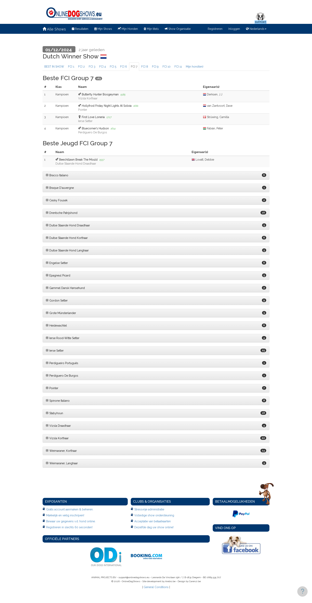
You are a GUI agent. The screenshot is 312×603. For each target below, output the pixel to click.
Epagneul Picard (58, 275)
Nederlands (256, 28)
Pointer (52, 388)
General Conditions (156, 587)
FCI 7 (134, 66)
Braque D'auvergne (60, 187)
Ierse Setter (55, 350)
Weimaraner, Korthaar (61, 450)
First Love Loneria (93, 117)
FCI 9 (155, 66)
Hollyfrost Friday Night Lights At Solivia (107, 105)
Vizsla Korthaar (57, 438)
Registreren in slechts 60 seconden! (69, 527)
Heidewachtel (56, 325)
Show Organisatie (178, 28)
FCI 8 (144, 66)
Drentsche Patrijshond (61, 212)
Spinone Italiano (58, 400)
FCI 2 (81, 66)
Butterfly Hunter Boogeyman (100, 94)
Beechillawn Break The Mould (78, 159)
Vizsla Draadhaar (58, 425)
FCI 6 (123, 66)
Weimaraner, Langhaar (62, 463)
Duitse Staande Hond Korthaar (67, 237)
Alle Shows (54, 29)
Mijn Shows (103, 28)
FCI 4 (102, 66)
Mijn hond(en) (194, 66)
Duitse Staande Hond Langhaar (67, 250)
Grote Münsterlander (61, 313)
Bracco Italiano (57, 175)
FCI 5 (113, 66)
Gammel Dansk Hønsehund (65, 288)
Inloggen (234, 28)
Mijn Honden (128, 28)
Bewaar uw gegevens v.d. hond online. (71, 521)
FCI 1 (71, 66)
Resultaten (80, 28)
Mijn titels (151, 28)
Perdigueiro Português (62, 363)
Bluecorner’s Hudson (95, 128)
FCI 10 (167, 66)
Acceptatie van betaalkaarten (152, 521)
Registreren (215, 28)
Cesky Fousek (56, 200)
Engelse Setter (57, 263)
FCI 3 (92, 66)
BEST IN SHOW (54, 66)
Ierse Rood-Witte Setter (62, 338)
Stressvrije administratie (149, 509)
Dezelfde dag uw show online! (154, 527)
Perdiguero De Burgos (62, 375)
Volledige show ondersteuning (154, 515)
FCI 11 (178, 66)
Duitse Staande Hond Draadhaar (68, 225)
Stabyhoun (54, 413)
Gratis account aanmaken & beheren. (69, 509)
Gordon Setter (57, 300)
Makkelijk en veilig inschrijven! (65, 515)
